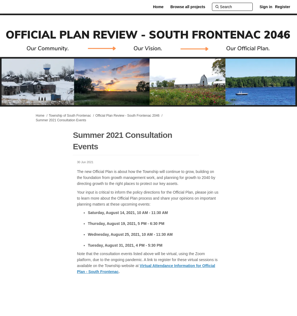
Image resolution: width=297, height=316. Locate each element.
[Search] (232, 7)
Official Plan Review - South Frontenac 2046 (127, 115)
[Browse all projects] (188, 6)
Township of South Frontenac (70, 115)
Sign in (266, 7)
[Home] (158, 6)
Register (282, 7)
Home (40, 115)
